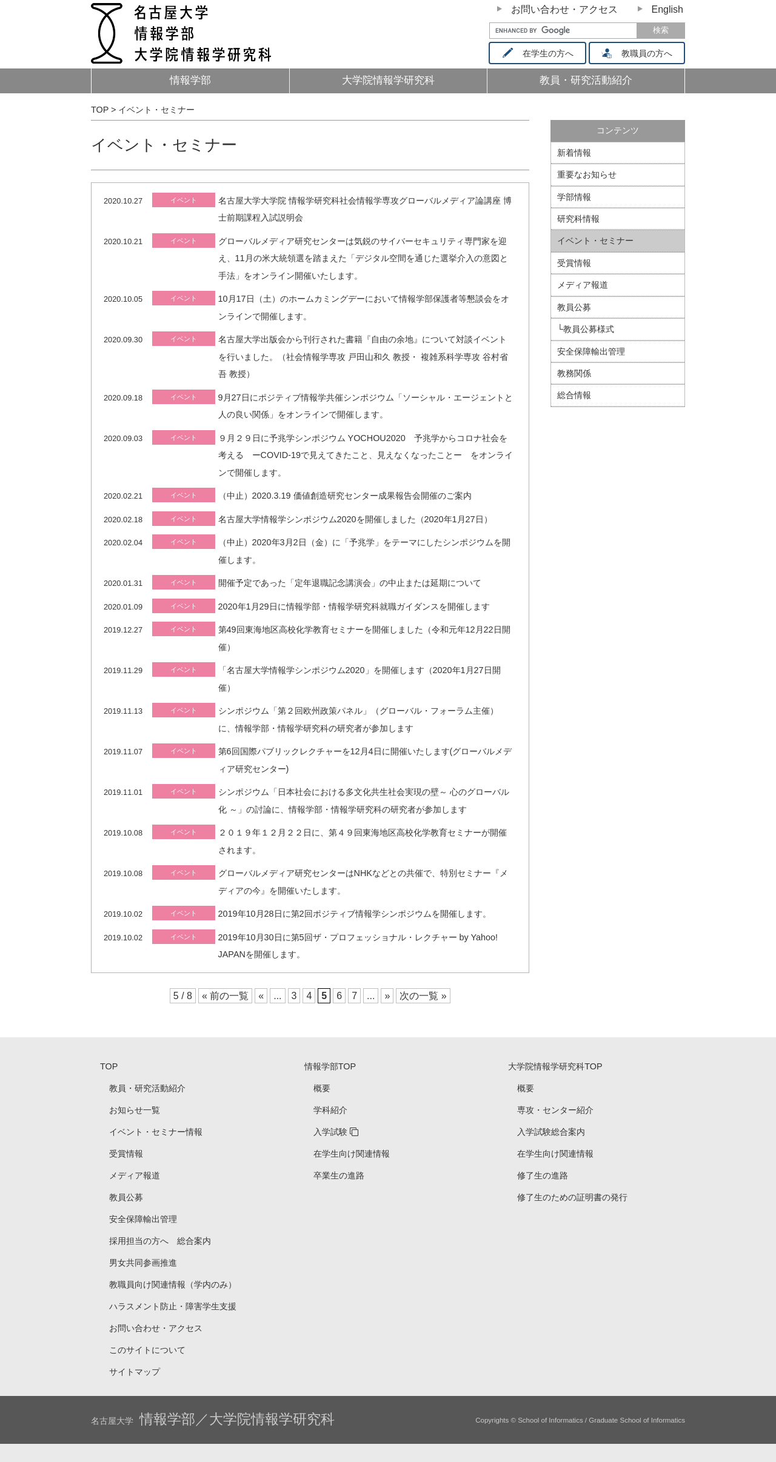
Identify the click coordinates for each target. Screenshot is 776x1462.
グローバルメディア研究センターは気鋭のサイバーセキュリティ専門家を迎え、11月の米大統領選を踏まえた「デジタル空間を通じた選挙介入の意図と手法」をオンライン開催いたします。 (363, 258)
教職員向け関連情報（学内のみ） (172, 1284)
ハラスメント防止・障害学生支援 (172, 1306)
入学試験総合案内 (551, 1132)
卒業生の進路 (338, 1175)
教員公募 (574, 307)
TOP (109, 1066)
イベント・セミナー (595, 240)
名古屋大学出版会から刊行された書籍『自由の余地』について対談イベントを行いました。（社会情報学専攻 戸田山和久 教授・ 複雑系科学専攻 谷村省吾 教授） (363, 356)
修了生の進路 (542, 1175)
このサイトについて (147, 1350)
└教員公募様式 (585, 329)
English (667, 9)
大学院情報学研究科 (388, 80)
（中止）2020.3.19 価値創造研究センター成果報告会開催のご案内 (345, 495)
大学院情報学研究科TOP (555, 1066)
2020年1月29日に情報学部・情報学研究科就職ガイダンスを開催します (354, 606)
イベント (183, 200)
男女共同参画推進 (143, 1263)
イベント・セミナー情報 (155, 1132)
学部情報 (574, 197)
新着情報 (574, 153)
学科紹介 (330, 1110)
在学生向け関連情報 (351, 1153)
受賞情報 (574, 263)
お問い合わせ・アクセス (564, 9)
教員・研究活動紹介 (606, 84)
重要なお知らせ (587, 174)
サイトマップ (134, 1372)
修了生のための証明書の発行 (572, 1197)
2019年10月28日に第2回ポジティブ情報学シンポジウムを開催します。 (354, 914)
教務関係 (574, 373)
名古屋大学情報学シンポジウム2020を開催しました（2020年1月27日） (355, 519)
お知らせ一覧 (134, 1110)
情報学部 (190, 80)
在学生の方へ (541, 53)
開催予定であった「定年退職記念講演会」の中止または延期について (349, 583)
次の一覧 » (423, 996)
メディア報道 (582, 285)
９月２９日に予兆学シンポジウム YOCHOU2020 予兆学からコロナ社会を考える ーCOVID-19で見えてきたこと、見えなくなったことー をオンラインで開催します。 (365, 455)
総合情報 (574, 395)
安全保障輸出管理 (591, 351)
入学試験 (330, 1132)
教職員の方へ (641, 53)
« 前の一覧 (225, 996)
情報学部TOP (330, 1066)
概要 (321, 1088)
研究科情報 (578, 219)
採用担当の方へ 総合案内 (160, 1241)
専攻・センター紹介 (555, 1110)
